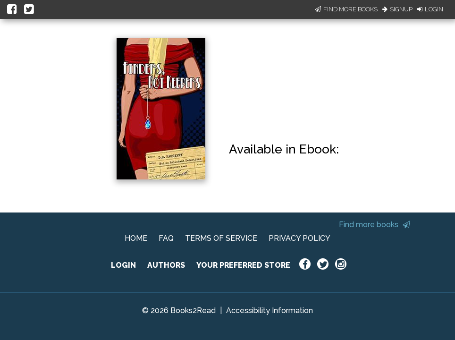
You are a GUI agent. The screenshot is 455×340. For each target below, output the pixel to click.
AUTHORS (166, 265)
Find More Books (346, 9)
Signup (397, 9)
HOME (136, 238)
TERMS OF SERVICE (221, 238)
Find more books (374, 224)
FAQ (166, 238)
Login (430, 9)
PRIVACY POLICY (299, 238)
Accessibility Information (269, 310)
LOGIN (123, 265)
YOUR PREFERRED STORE (243, 265)
